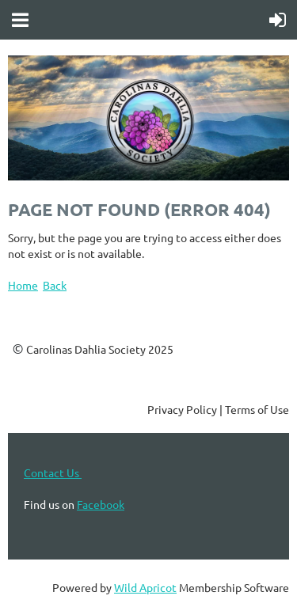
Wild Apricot (145, 587)
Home (23, 285)
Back (55, 285)
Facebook (100, 504)
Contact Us (53, 472)
